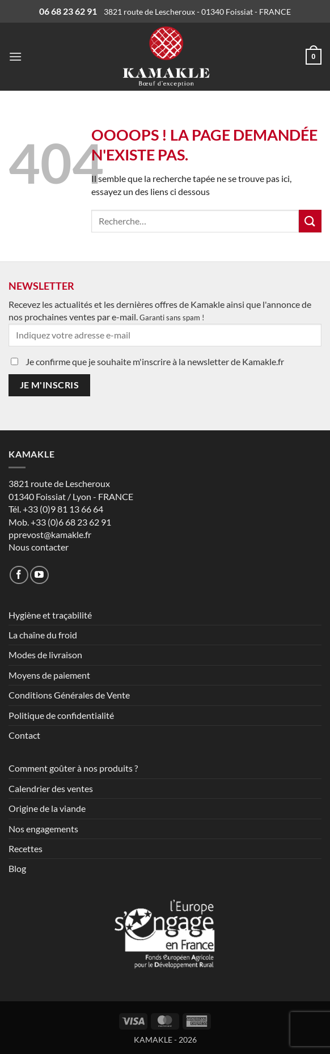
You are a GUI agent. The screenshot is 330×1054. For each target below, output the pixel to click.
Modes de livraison (45, 654)
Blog (17, 868)
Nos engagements (43, 828)
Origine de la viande (47, 808)
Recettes (26, 848)
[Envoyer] (310, 221)
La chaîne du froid (43, 634)
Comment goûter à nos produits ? (73, 768)
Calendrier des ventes (51, 788)
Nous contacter (39, 546)
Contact (24, 735)
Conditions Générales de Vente (69, 694)
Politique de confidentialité (61, 715)
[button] (15, 56)
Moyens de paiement (49, 675)
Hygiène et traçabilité (50, 614)
